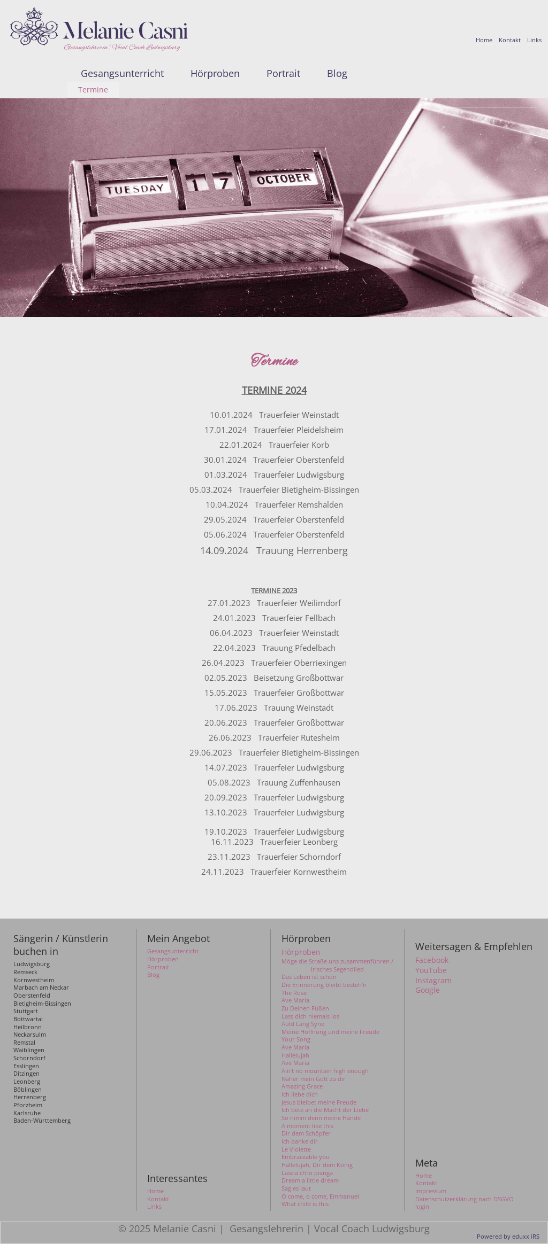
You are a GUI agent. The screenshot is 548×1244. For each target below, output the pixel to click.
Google (427, 990)
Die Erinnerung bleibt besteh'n (324, 985)
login (422, 1206)
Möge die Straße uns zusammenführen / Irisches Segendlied (337, 965)
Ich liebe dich (299, 1094)
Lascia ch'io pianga (307, 1173)
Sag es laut (296, 1188)
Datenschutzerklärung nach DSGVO (464, 1199)
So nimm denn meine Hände (321, 1118)
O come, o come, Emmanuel (320, 1196)
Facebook (431, 960)
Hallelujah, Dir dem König (317, 1165)
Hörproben (301, 952)
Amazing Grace (302, 1086)
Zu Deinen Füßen (305, 1008)
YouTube (431, 970)
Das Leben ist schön (309, 977)
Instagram (433, 980)
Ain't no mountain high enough (325, 1071)
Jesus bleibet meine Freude (318, 1102)
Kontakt (426, 1183)
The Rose (294, 993)
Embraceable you (305, 1157)
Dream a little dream (310, 1180)
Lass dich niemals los (310, 1016)
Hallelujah (295, 1055)
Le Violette (296, 1149)
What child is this (305, 1204)
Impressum (430, 1191)
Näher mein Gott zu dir (313, 1079)
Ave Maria (295, 1000)
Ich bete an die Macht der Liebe (325, 1110)
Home (423, 1175)
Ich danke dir (299, 1141)
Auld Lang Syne (302, 1024)
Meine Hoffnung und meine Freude (330, 1032)
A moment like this (307, 1126)
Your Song (295, 1039)
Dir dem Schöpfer (306, 1133)
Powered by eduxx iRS (508, 1236)
